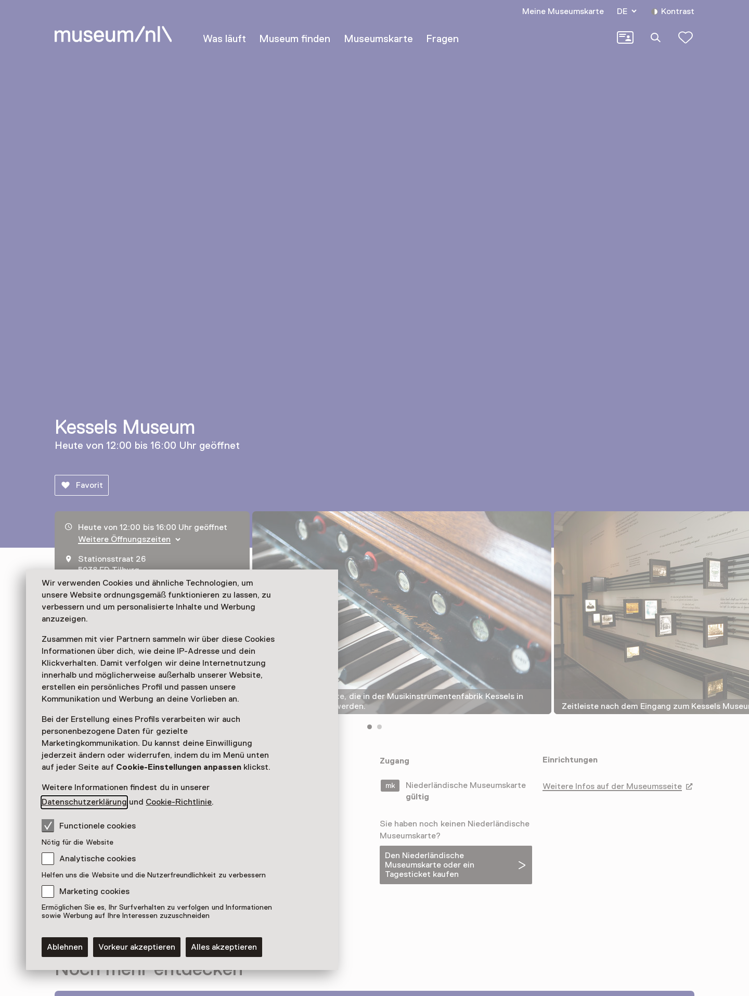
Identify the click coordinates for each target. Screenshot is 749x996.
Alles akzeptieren (224, 947)
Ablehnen (65, 947)
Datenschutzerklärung (84, 802)
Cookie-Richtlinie (179, 802)
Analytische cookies (97, 858)
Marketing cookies (94, 891)
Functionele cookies (89, 825)
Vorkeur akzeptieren (136, 947)
